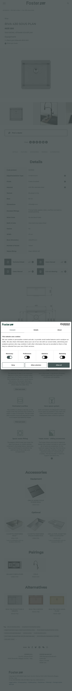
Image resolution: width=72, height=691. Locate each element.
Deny (13, 365)
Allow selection (36, 365)
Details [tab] (36, 330)
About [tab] (59, 330)
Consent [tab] (12, 330)
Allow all (59, 365)
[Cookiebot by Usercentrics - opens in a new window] (61, 324)
